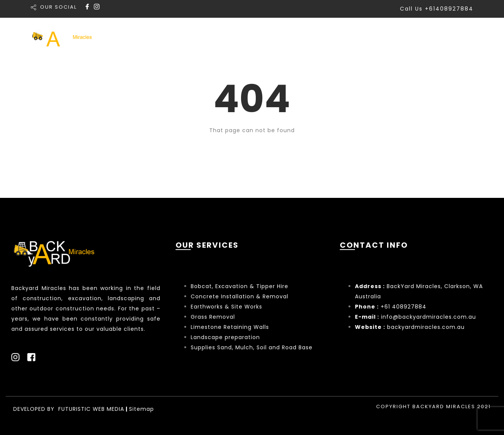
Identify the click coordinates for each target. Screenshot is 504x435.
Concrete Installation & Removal (239, 296)
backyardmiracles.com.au (426, 327)
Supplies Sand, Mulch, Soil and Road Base (252, 347)
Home (266, 37)
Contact (458, 37)
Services (309, 37)
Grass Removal (214, 317)
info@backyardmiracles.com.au (428, 317)
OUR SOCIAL (58, 7)
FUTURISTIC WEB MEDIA (91, 409)
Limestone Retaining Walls (230, 327)
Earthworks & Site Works (226, 306)
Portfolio (360, 37)
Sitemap (141, 409)
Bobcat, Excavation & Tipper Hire (239, 286)
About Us (409, 37)
